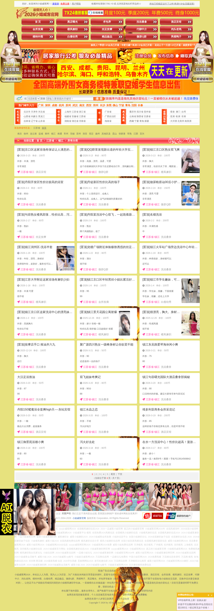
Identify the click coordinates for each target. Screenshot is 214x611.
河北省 (41, 111)
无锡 (72, 133)
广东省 (108, 111)
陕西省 (140, 116)
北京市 (27, 111)
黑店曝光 (72, 21)
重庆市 (132, 111)
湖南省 (68, 121)
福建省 (68, 116)
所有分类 (73, 140)
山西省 (27, 116)
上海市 (68, 111)
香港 (172, 111)
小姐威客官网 (79, 518)
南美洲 (188, 121)
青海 (141, 121)
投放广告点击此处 (107, 570)
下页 (120, 474)
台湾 (183, 111)
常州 (66, 133)
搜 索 (99, 98)
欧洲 (178, 116)
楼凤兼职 (72, 29)
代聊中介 (141, 29)
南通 (59, 133)
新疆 (146, 121)
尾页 (113, 474)
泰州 (47, 133)
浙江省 (82, 111)
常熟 (129, 133)
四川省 (140, 111)
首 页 (38, 21)
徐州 (26, 133)
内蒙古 (34, 116)
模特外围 (38, 36)
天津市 (34, 111)
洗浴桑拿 (141, 21)
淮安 (85, 133)
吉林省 (27, 121)
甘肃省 (147, 116)
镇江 (53, 133)
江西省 (82, 116)
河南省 (82, 121)
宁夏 (136, 121)
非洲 (183, 116)
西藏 (131, 121)
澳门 (178, 111)
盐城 (41, 133)
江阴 (136, 133)
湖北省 (75, 121)
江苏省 (75, 111)
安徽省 (75, 116)
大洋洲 (173, 121)
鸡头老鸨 (176, 29)
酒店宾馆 (176, 21)
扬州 (97, 133)
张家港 (122, 133)
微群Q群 (141, 36)
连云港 (33, 133)
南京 (19, 133)
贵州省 (147, 111)
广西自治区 (110, 116)
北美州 (180, 121)
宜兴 (142, 133)
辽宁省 (34, 121)
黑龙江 (41, 116)
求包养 (107, 21)
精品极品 (107, 36)
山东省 (41, 121)
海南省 (108, 121)
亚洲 (172, 116)
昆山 (114, 133)
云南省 (132, 116)
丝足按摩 (107, 29)
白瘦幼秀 (72, 36)
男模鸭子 (176, 36)
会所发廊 (38, 29)
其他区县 (106, 133)
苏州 (78, 133)
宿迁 (91, 133)
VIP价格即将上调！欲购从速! (192, 600)
